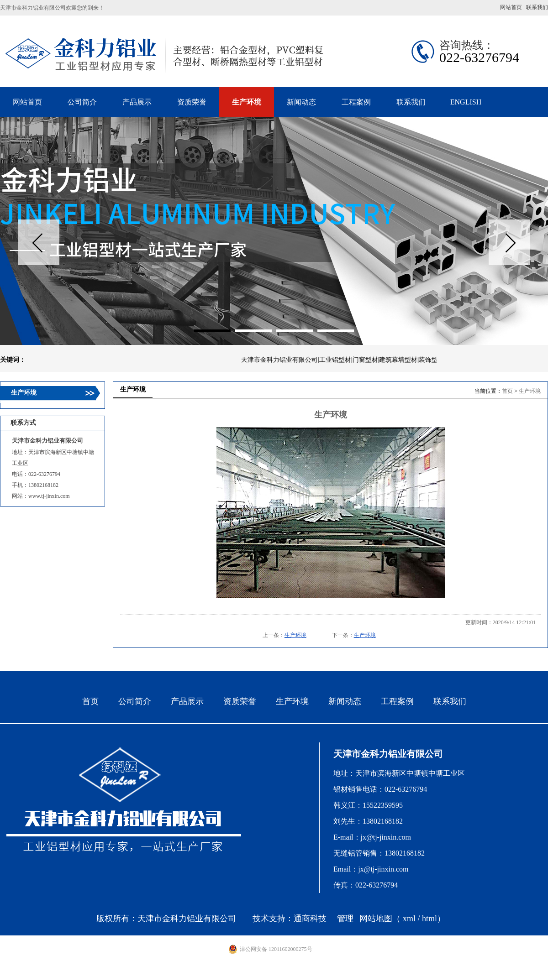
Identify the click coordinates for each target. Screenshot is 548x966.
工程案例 (397, 701)
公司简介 (134, 701)
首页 (507, 391)
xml (409, 918)
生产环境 (530, 391)
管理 (345, 918)
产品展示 (187, 701)
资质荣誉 (239, 701)
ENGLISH (465, 102)
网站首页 (511, 7)
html (429, 918)
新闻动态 (344, 701)
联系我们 (537, 7)
